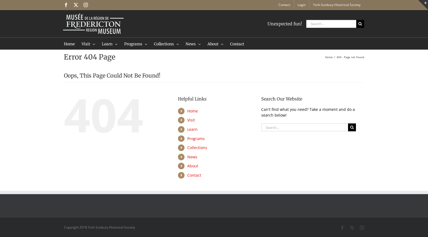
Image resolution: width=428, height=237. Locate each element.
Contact (194, 175)
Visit (191, 120)
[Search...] (331, 24)
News (192, 156)
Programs (196, 138)
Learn (192, 129)
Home (192, 111)
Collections (197, 147)
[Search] (360, 24)
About (192, 165)
